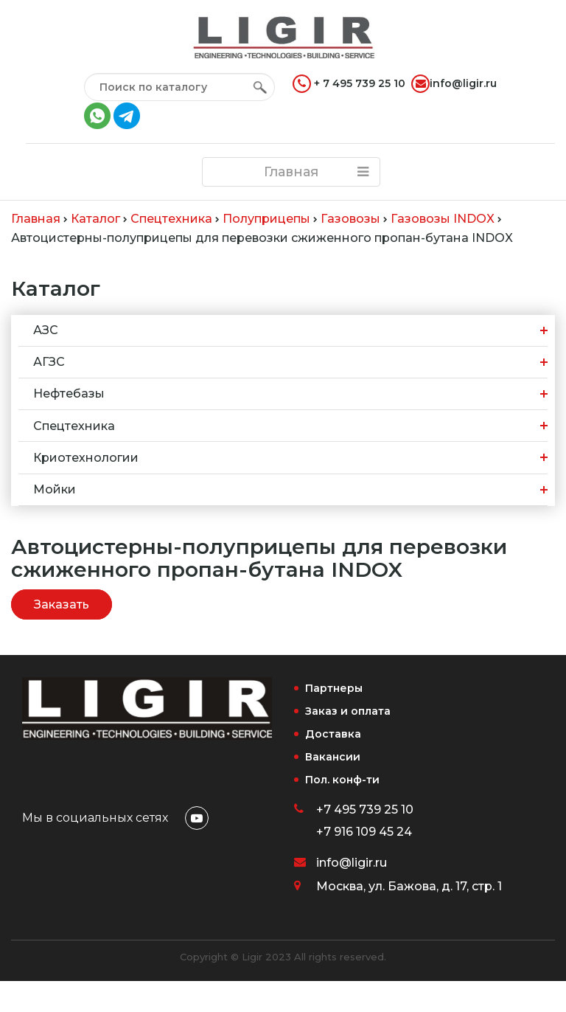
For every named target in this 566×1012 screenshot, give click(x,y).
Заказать (61, 604)
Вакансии (332, 756)
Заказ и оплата (348, 711)
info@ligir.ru (454, 83)
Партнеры (334, 688)
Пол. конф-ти (342, 779)
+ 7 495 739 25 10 (349, 83)
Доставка (333, 734)
